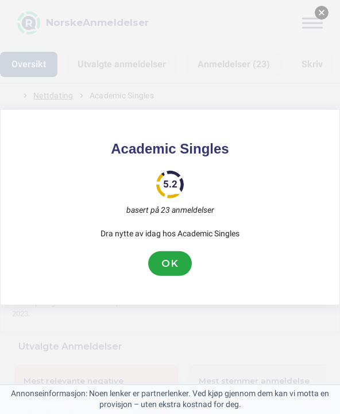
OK (170, 263)
